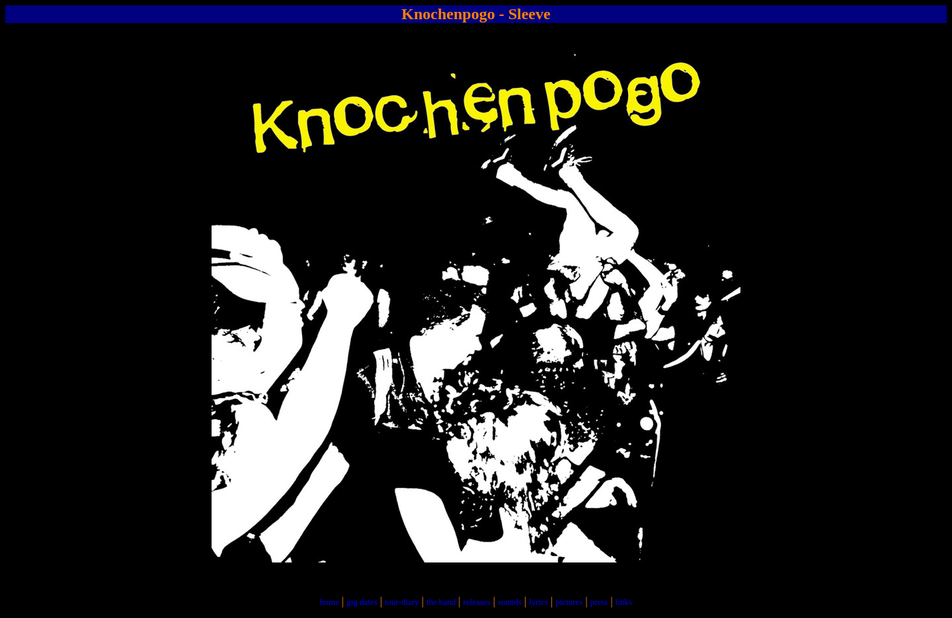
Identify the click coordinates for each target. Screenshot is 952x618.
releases (477, 602)
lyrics (538, 602)
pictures (568, 602)
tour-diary (402, 602)
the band (441, 602)
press (599, 602)
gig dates (361, 602)
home (329, 602)
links (623, 602)
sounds (510, 602)
